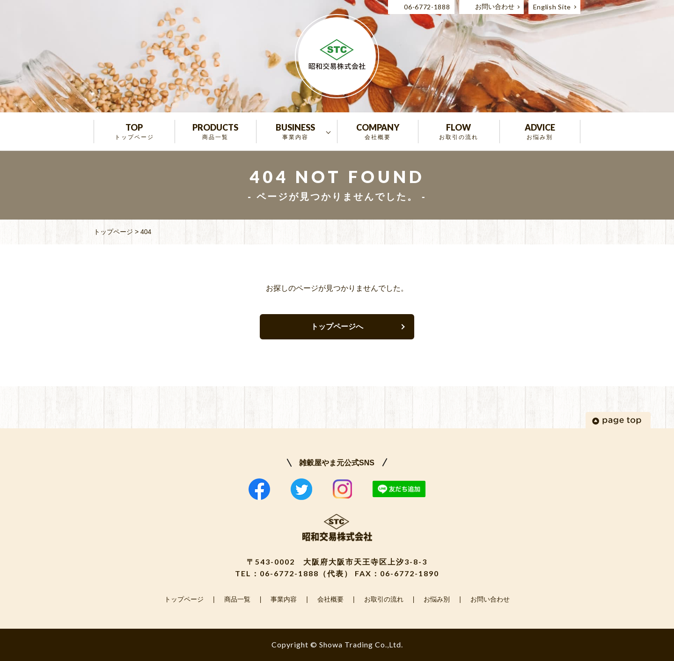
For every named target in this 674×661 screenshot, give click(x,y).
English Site (552, 7)
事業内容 (284, 599)
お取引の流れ (383, 599)
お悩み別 (437, 599)
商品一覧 (237, 599)
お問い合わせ (494, 6)
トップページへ (337, 326)
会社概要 (330, 599)
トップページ (184, 599)
